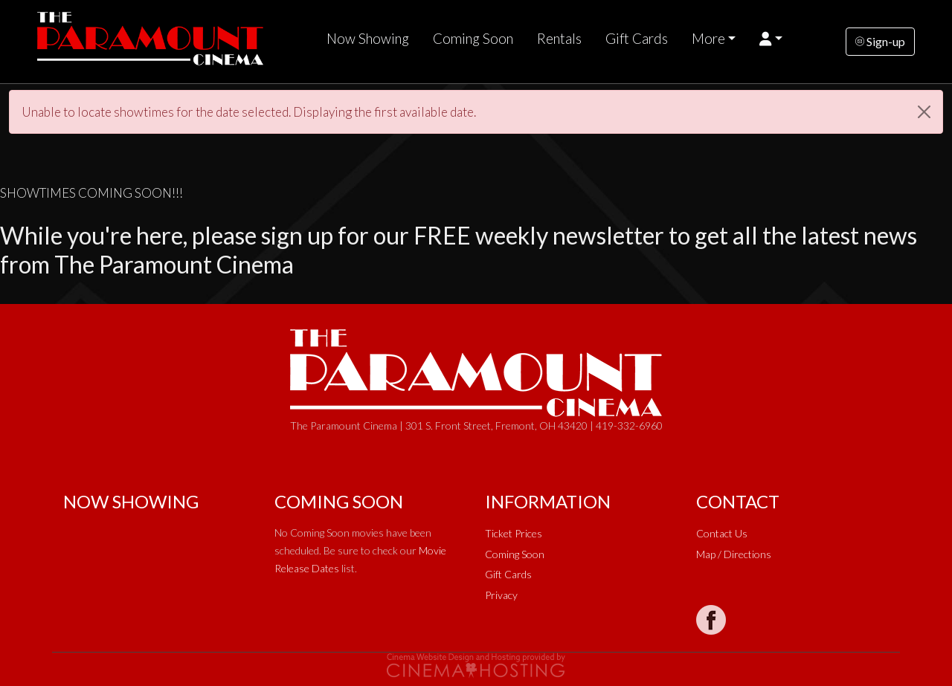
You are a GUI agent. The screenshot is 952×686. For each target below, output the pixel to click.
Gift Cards (636, 38)
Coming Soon (473, 38)
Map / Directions (733, 554)
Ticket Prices (513, 533)
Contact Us (721, 533)
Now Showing (368, 38)
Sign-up (880, 41)
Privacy (501, 595)
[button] (770, 38)
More (708, 38)
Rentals (559, 38)
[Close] (924, 112)
